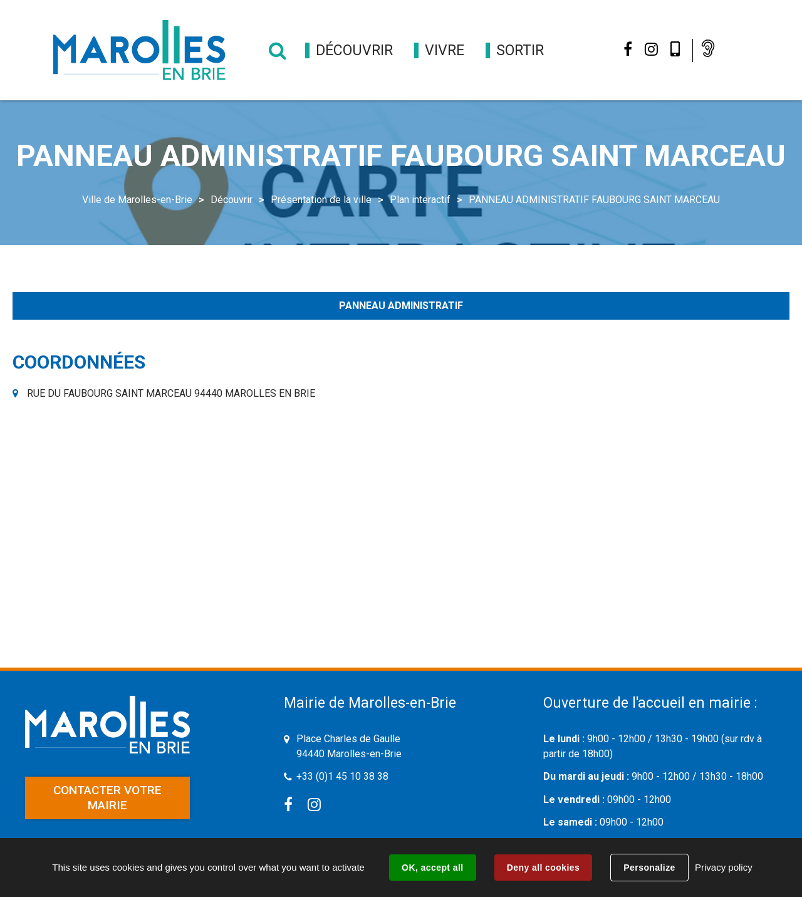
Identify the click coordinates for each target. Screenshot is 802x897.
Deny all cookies (543, 868)
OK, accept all (432, 868)
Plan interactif (420, 200)
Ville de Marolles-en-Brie (137, 200)
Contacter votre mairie (107, 797)
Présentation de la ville (321, 200)
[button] (354, 50)
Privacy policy (724, 867)
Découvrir (232, 200)
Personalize (649, 868)
